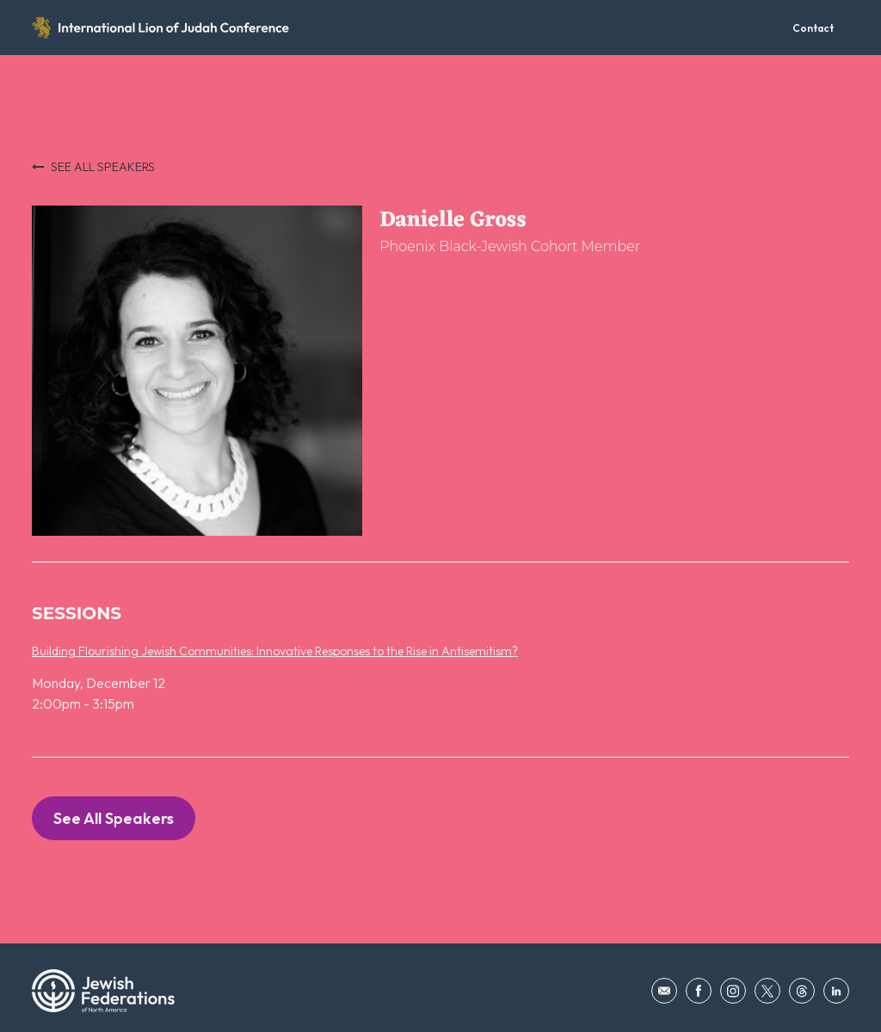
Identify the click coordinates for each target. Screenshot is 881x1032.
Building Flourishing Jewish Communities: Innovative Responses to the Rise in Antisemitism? (275, 651)
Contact (813, 28)
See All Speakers (113, 818)
